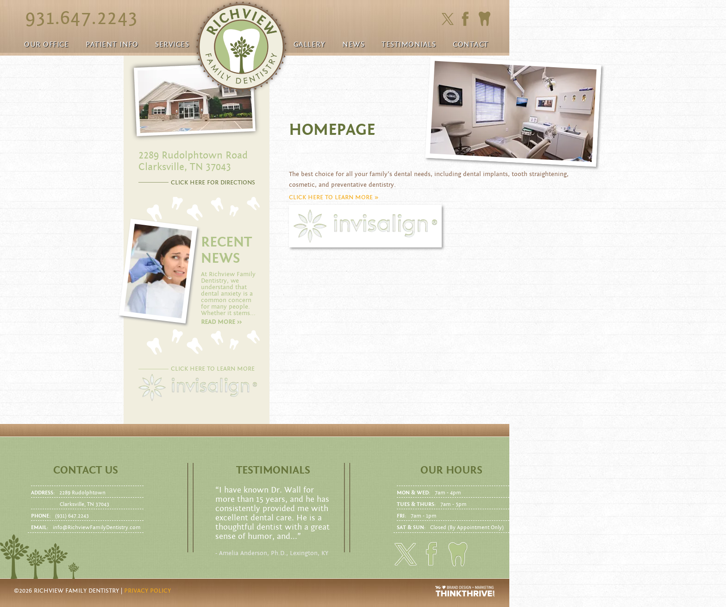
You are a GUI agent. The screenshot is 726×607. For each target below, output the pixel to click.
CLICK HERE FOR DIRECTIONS (213, 182)
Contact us (85, 470)
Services (172, 44)
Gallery (309, 44)
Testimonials (409, 44)
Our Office (46, 44)
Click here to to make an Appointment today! (484, 19)
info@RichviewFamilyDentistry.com (97, 527)
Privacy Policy (147, 590)
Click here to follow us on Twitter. (447, 19)
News (353, 44)
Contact (470, 44)
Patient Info (112, 44)
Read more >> (221, 322)
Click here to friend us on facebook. (467, 19)
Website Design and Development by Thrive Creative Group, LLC (465, 591)
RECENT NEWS (226, 250)
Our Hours (451, 470)
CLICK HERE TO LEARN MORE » (333, 197)
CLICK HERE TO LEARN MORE (213, 369)
